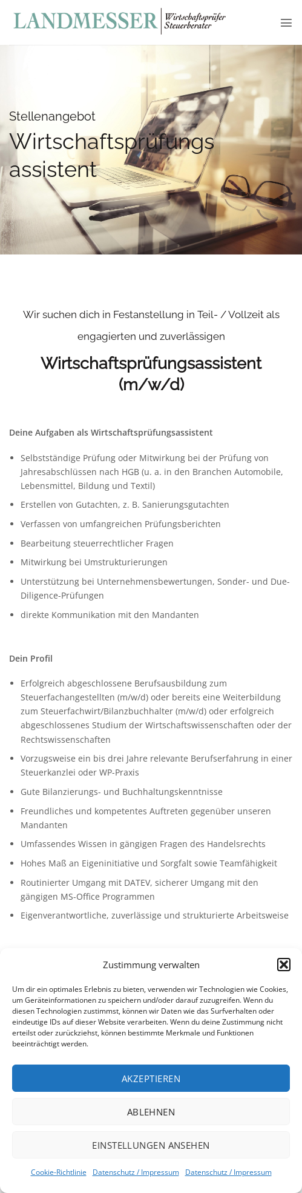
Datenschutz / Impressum (136, 1172)
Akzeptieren (151, 1078)
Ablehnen (151, 1112)
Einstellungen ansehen (150, 1145)
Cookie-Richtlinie (59, 1172)
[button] (284, 965)
